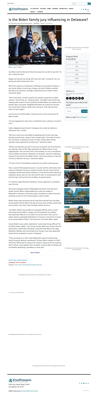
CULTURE (43, 8)
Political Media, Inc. (86, 390)
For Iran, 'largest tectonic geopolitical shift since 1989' (75, 164)
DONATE (40, 11)
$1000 (77, 78)
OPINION (55, 8)
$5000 (77, 82)
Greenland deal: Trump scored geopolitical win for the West (76, 200)
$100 (76, 70)
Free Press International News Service (28, 265)
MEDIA (71, 8)
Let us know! (81, 117)
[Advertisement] (35, 270)
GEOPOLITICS (63, 8)
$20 (77, 62)
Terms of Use (34, 391)
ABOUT (32, 11)
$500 (76, 74)
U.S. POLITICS (34, 8)
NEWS (49, 8)
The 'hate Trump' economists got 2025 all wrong (75, 218)
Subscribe (85, 111)
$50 (77, 66)
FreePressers (18, 10)
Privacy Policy (25, 391)
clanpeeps (11, 65)
